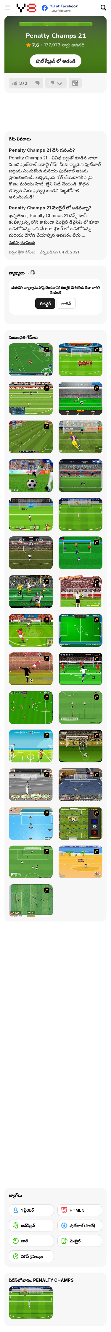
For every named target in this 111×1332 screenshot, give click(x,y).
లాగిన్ (66, 303)
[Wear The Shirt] (80, 591)
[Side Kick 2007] (31, 707)
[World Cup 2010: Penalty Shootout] (80, 359)
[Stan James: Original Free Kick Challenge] (31, 784)
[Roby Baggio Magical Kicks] (31, 359)
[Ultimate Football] (31, 591)
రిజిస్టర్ (45, 303)
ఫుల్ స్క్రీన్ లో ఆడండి (55, 61)
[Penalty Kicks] (31, 475)
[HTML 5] (79, 1210)
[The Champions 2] (31, 862)
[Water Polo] (31, 823)
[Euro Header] (31, 746)
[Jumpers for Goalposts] (31, 668)
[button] (22, 242)
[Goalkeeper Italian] (80, 398)
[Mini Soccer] (80, 552)
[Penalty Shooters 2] (80, 437)
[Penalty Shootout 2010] (31, 398)
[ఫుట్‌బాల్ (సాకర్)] (79, 1225)
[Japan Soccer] (31, 900)
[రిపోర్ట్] (56, 83)
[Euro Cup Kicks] (31, 437)
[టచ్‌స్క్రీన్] (31, 1225)
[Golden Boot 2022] (31, 552)
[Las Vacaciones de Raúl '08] (80, 862)
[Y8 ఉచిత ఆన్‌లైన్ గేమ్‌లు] (26, 8)
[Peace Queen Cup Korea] (31, 630)
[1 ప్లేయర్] (31, 1210)
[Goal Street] (80, 784)
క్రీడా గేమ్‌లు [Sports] (27, 252)
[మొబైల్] (79, 1241)
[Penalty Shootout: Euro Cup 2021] (80, 514)
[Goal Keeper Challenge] (80, 475)
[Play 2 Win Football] (80, 746)
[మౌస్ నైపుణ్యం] (31, 1256)
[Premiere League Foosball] (80, 823)
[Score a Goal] (80, 668)
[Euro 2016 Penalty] (31, 514)
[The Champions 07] (80, 707)
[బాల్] (31, 1241)
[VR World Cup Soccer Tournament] (80, 630)
